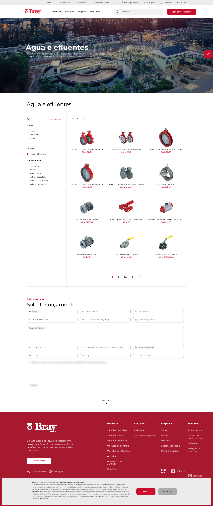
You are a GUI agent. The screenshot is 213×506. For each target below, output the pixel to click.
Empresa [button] (82, 11)
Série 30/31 (87, 152)
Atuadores (112, 456)
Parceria (165, 440)
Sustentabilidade (101, 2)
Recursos (193, 423)
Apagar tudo (55, 119)
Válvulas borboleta (117, 430)
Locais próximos (130, 2)
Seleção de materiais (194, 449)
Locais (164, 435)
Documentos (195, 430)
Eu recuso (167, 491)
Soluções (139, 423)
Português (150, 2)
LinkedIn (165, 2)
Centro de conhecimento (196, 436)
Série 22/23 (126, 152)
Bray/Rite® (166, 187)
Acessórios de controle (114, 462)
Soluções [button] (70, 11)
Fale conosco (65, 2)
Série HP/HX (126, 257)
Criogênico (113, 469)
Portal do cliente (170, 451)
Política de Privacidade (40, 499)
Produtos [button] (57, 11)
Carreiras (82, 2)
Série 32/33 (87, 187)
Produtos (112, 423)
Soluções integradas (145, 435)
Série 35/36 (166, 152)
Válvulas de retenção (118, 451)
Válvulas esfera (115, 435)
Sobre (48, 2)
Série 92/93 (166, 222)
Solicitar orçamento (182, 11)
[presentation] (52, 373)
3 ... (125, 277)
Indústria (139, 430)
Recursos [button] (95, 11)
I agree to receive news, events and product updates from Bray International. (67, 362)
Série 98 (126, 222)
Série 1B (86, 257)
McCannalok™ (126, 187)
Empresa (166, 423)
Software (193, 443)
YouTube (181, 2)
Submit (33, 385)
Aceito (146, 491)
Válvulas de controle (118, 445)
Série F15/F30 (87, 222)
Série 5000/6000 (166, 257)
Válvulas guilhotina (117, 440)
